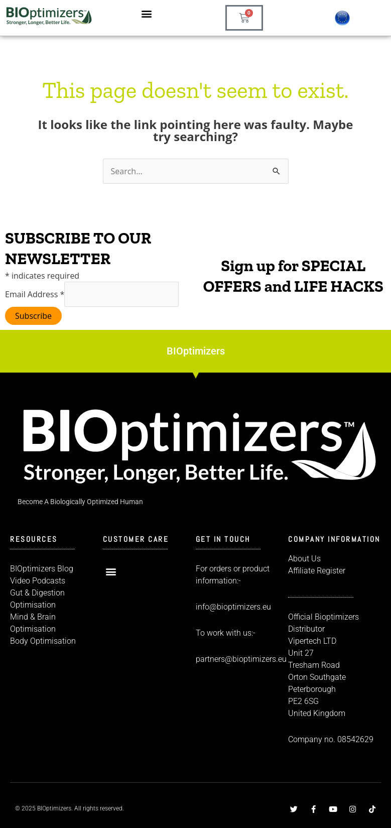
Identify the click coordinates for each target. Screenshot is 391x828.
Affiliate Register (316, 570)
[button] (147, 13)
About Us (304, 558)
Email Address (34, 294)
